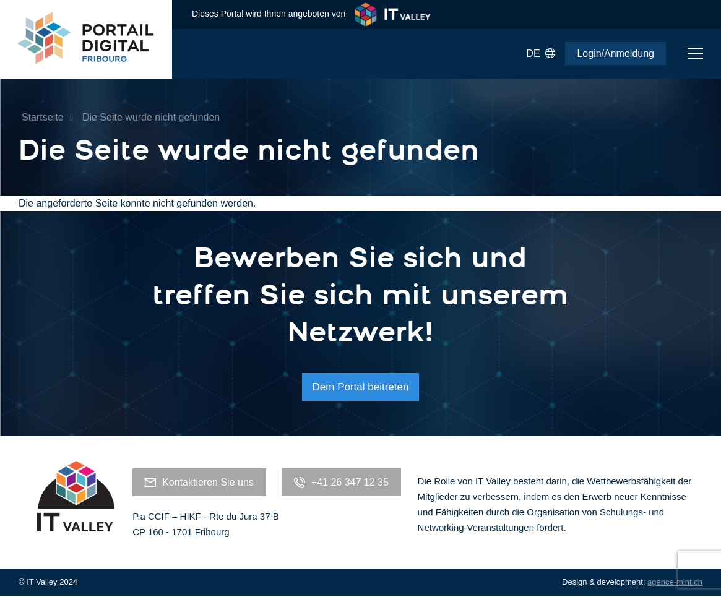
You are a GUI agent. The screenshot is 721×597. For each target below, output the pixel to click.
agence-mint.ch (674, 581)
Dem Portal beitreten (361, 387)
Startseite (43, 117)
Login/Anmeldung (615, 53)
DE (540, 54)
